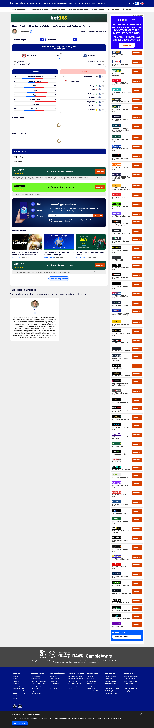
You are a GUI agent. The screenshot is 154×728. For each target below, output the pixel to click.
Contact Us (16, 681)
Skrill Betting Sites (110, 691)
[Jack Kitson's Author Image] (35, 304)
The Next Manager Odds (75, 676)
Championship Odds (40, 9)
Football (33, 3)
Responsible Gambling (19, 691)
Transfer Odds (113, 9)
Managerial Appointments (75, 686)
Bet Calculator (89, 3)
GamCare (97, 661)
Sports (70, 3)
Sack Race (79, 3)
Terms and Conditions (19, 693)
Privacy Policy (16, 683)
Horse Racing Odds (55, 683)
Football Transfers (36, 693)
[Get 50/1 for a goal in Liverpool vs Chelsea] (91, 242)
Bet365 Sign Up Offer (129, 678)
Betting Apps (108, 678)
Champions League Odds (78, 9)
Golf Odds (52, 686)
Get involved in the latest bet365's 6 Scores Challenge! (58, 253)
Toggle (137, 3)
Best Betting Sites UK (110, 676)
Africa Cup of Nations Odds (38, 681)
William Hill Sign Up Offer (130, 681)
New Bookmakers (110, 686)
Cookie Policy (16, 686)
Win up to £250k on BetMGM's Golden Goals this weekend (25, 253)
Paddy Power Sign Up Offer (131, 676)
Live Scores (127, 9)
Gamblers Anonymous (115, 661)
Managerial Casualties (74, 683)
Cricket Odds (53, 681)
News (53, 3)
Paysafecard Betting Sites (112, 688)
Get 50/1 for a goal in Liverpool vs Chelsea (90, 253)
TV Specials (90, 676)
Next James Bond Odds (93, 691)
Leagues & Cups (98, 9)
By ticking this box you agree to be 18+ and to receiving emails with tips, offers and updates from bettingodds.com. (74, 221)
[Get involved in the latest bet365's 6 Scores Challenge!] (59, 242)
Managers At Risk (73, 681)
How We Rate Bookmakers (20, 688)
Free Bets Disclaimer (18, 696)
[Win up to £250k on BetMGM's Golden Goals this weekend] (27, 242)
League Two (34, 691)
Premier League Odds (20, 9)
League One (34, 688)
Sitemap (15, 698)
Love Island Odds (91, 681)
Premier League (35, 676)
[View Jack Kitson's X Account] (31, 31)
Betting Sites (62, 3)
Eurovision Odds (91, 683)
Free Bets (46, 3)
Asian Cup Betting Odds (38, 686)
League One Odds (58, 9)
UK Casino (101, 3)
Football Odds (54, 676)
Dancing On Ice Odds (93, 686)
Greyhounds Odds (55, 678)
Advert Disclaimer (137, 15)
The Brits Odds (91, 688)
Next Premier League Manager (76, 678)
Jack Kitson (24, 31)
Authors (15, 678)
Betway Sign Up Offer (129, 691)
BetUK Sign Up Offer (129, 683)
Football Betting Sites (111, 693)
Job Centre (71, 688)
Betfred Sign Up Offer (129, 686)
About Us (15, 676)
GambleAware (104, 661)
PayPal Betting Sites (110, 683)
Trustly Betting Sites (110, 681)
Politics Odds (90, 678)
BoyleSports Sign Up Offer (131, 688)
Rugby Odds (53, 688)
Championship (35, 678)
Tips (39, 3)
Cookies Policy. (115, 718)
